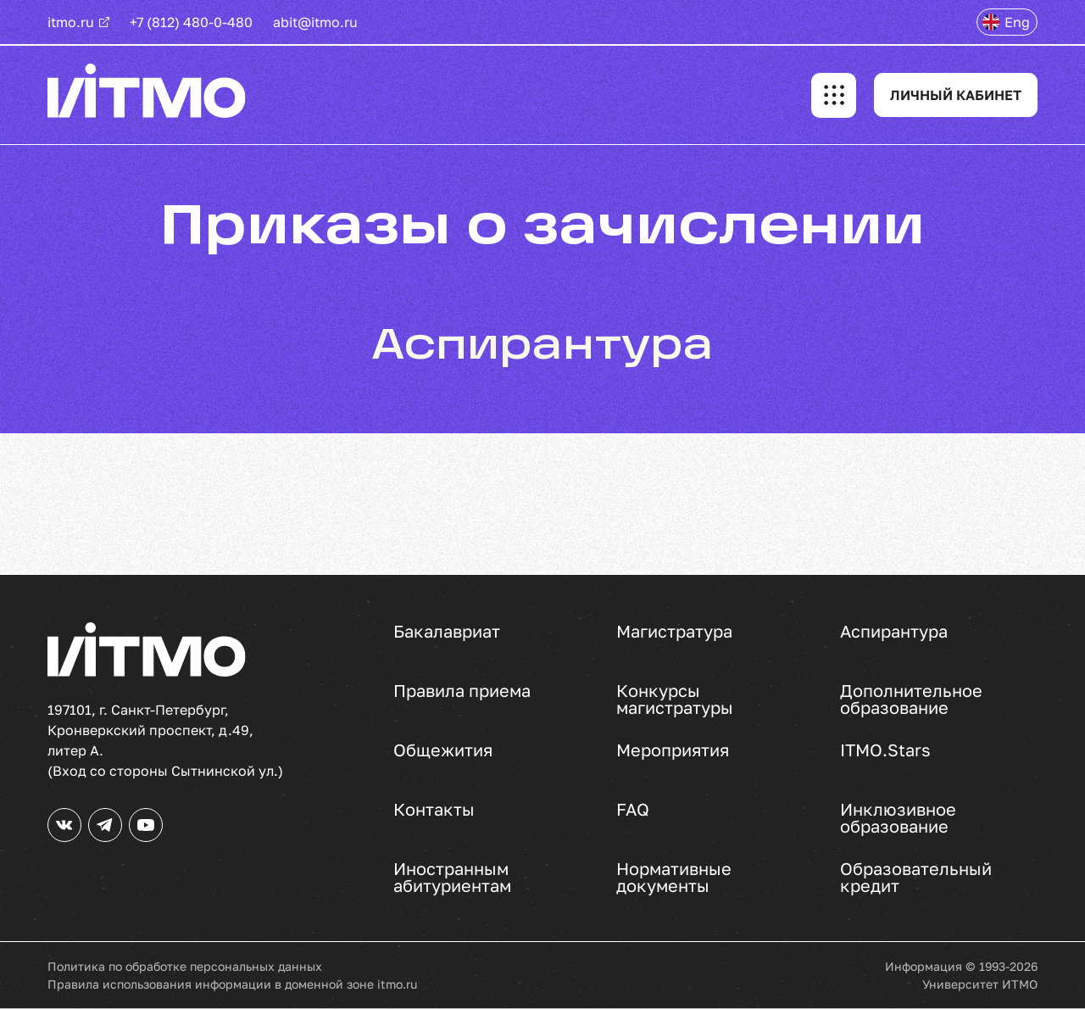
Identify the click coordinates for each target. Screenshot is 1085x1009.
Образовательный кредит (916, 877)
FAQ (632, 809)
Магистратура (674, 631)
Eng (1017, 22)
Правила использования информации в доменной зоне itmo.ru (232, 984)
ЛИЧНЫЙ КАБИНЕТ (955, 94)
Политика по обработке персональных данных (184, 966)
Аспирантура (894, 631)
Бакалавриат (446, 631)
